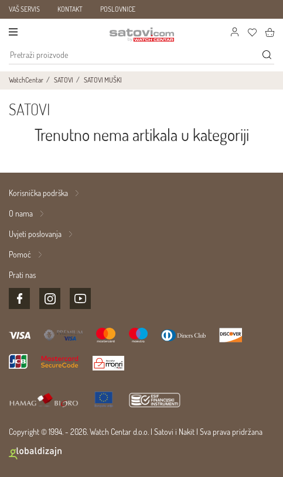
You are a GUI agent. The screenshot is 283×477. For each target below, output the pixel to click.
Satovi (163, 432)
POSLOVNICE (117, 9)
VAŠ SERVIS (24, 9)
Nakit (187, 432)
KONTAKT (70, 9)
